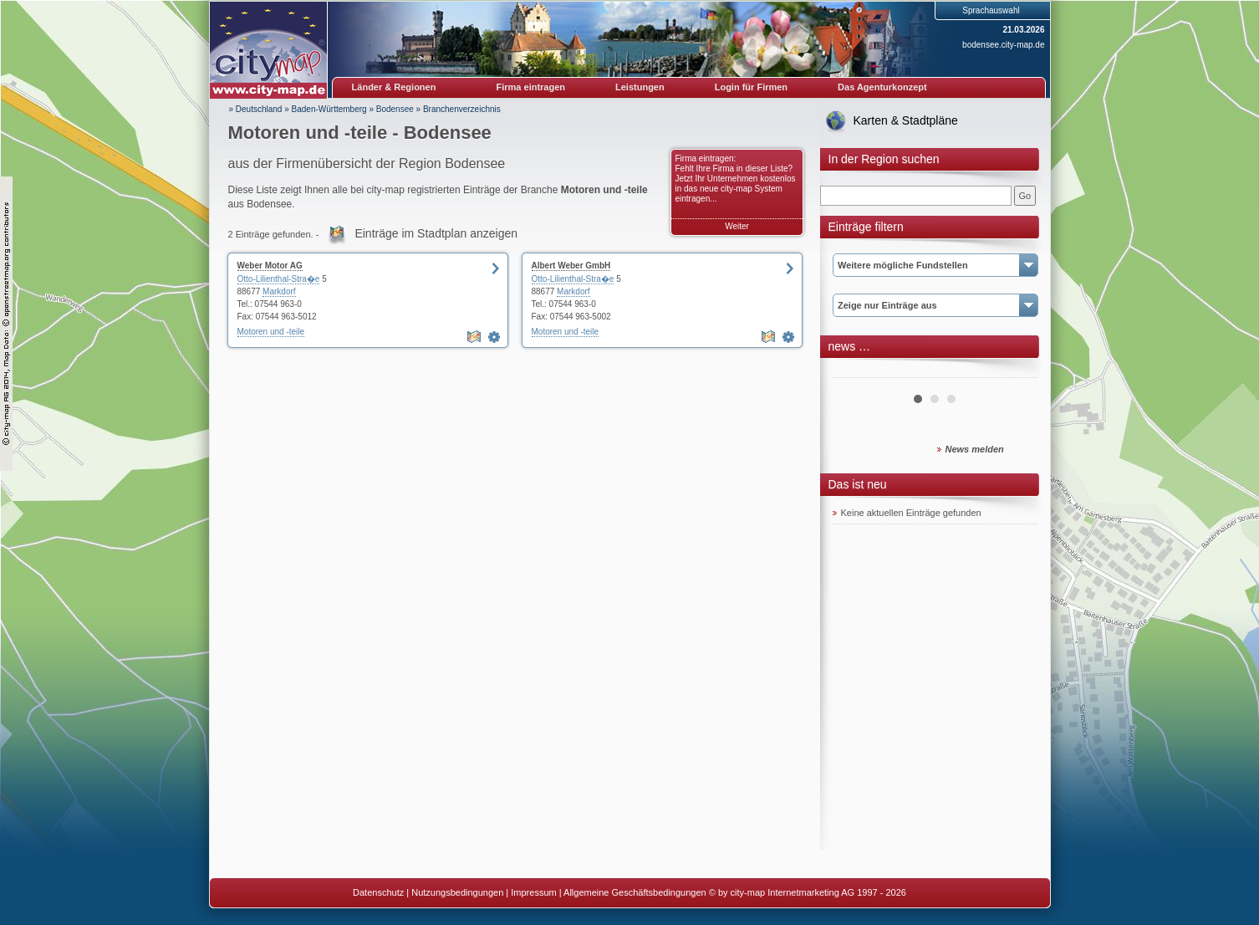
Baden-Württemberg (329, 109)
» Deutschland (256, 109)
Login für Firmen (751, 87)
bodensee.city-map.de (1003, 44)
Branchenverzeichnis (462, 109)
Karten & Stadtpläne (906, 120)
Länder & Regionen (394, 87)
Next (1015, 371)
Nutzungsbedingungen (457, 892)
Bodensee (395, 109)
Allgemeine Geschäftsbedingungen (634, 892)
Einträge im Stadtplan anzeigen (435, 233)
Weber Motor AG (270, 265)
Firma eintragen (531, 87)
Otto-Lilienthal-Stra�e (278, 279)
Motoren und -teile (271, 331)
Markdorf (279, 291)
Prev (854, 371)
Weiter (737, 226)
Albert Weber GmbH (571, 265)
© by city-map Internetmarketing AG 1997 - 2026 (807, 892)
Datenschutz (378, 892)
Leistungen (640, 87)
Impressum (533, 892)
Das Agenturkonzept (882, 87)
